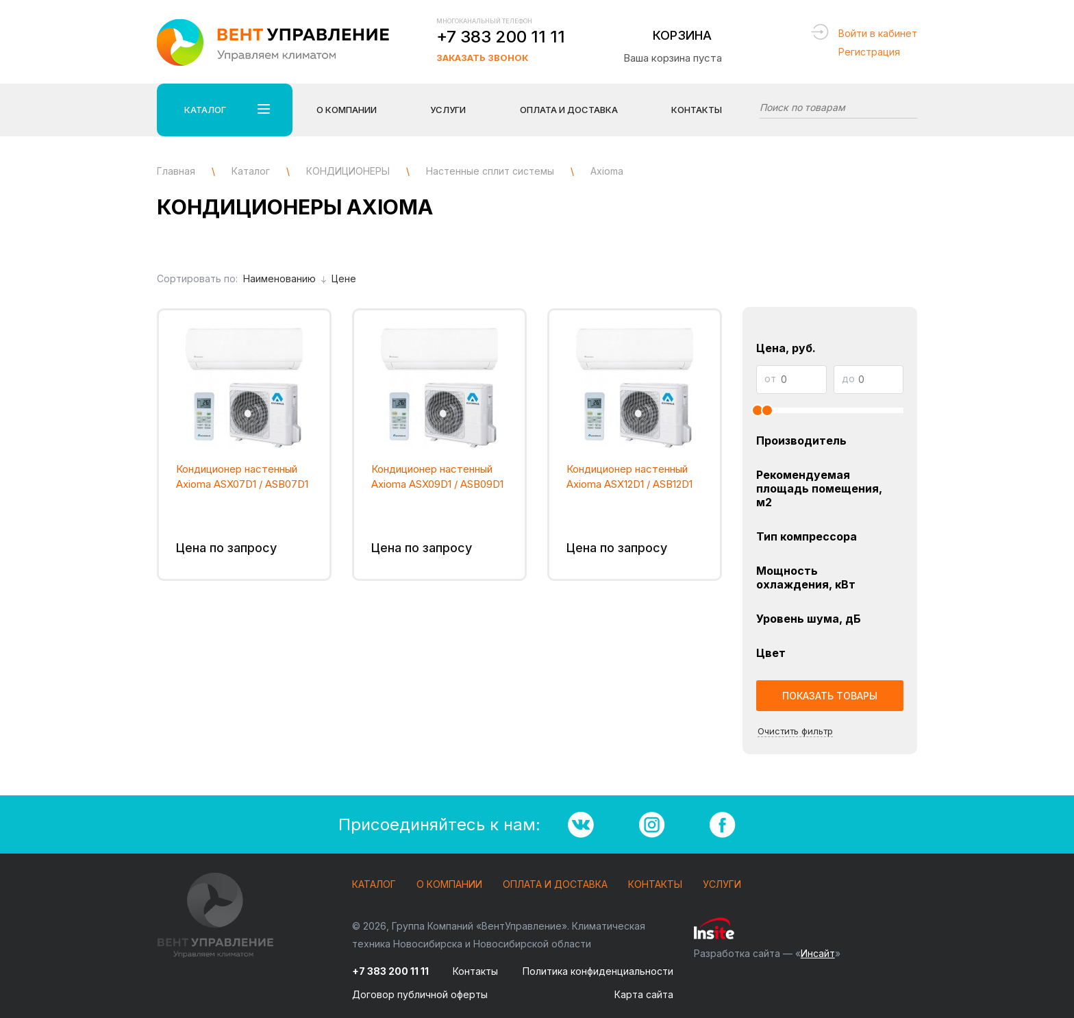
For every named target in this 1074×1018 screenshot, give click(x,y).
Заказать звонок (482, 57)
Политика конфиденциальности (598, 971)
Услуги (722, 885)
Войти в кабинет (877, 33)
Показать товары (829, 696)
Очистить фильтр (795, 730)
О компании (449, 885)
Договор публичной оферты (420, 994)
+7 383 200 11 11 (500, 37)
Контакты (696, 109)
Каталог (374, 885)
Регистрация (869, 52)
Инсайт (818, 953)
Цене (344, 278)
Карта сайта (643, 994)
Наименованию (284, 278)
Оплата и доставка (555, 885)
